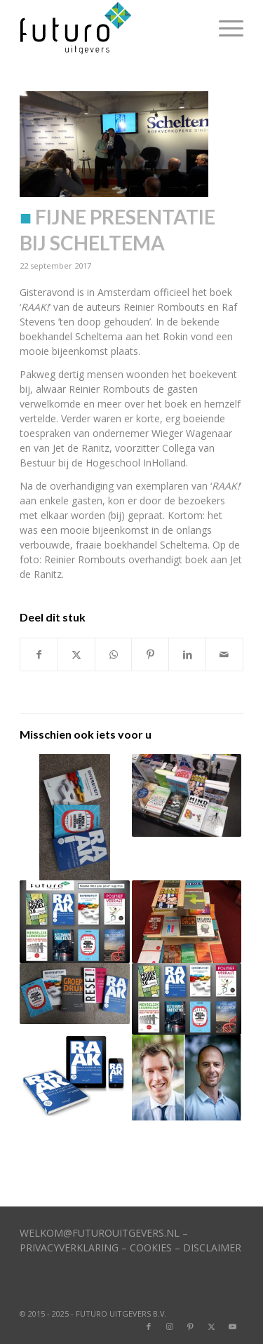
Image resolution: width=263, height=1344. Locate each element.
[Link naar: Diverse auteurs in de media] (74, 817)
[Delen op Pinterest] (150, 654)
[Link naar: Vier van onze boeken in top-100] (186, 795)
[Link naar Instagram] (169, 1326)
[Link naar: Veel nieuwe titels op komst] (74, 921)
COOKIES (151, 1247)
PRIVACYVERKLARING (69, 1247)
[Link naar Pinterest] (190, 1326)
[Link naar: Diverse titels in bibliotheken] (186, 999)
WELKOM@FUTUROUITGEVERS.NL (100, 1232)
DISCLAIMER (212, 1247)
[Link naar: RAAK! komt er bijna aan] (74, 1076)
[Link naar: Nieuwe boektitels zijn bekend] (186, 921)
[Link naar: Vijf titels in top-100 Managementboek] (74, 993)
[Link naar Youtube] (232, 1326)
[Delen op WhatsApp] (113, 654)
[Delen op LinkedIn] (187, 654)
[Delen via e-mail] (224, 654)
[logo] (109, 28)
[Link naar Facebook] (148, 1326)
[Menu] (224, 28)
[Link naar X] (211, 1326)
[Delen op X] (76, 654)
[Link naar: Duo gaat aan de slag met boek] (186, 1078)
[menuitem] (224, 28)
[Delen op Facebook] (39, 654)
